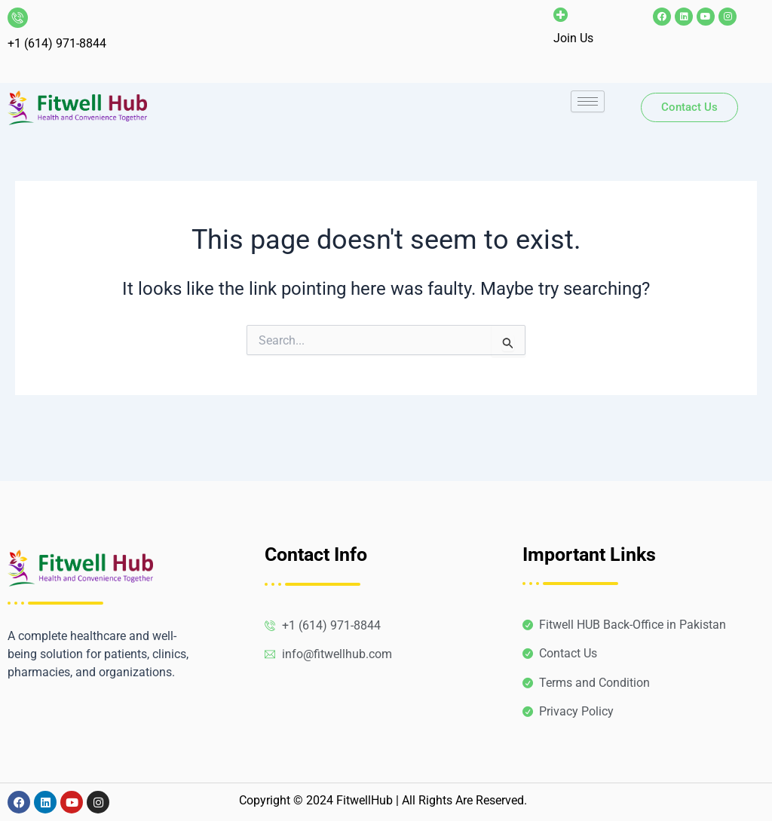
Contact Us (689, 107)
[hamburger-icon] (588, 101)
